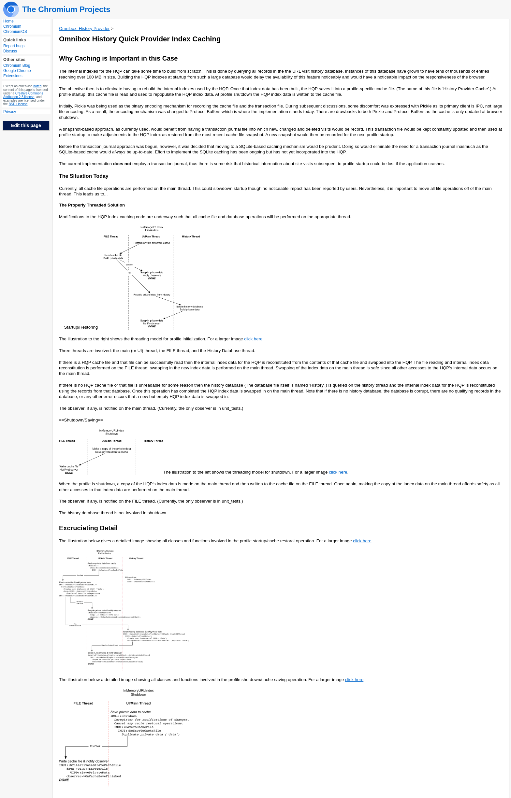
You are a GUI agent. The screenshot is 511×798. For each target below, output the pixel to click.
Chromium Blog (16, 65)
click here (253, 338)
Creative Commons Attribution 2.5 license (23, 95)
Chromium (12, 26)
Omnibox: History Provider (84, 28)
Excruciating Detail (88, 528)
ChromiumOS (15, 31)
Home (8, 21)
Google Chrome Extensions (17, 73)
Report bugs (13, 46)
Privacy (9, 111)
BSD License (18, 104)
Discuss (10, 51)
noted (37, 86)
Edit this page (26, 125)
